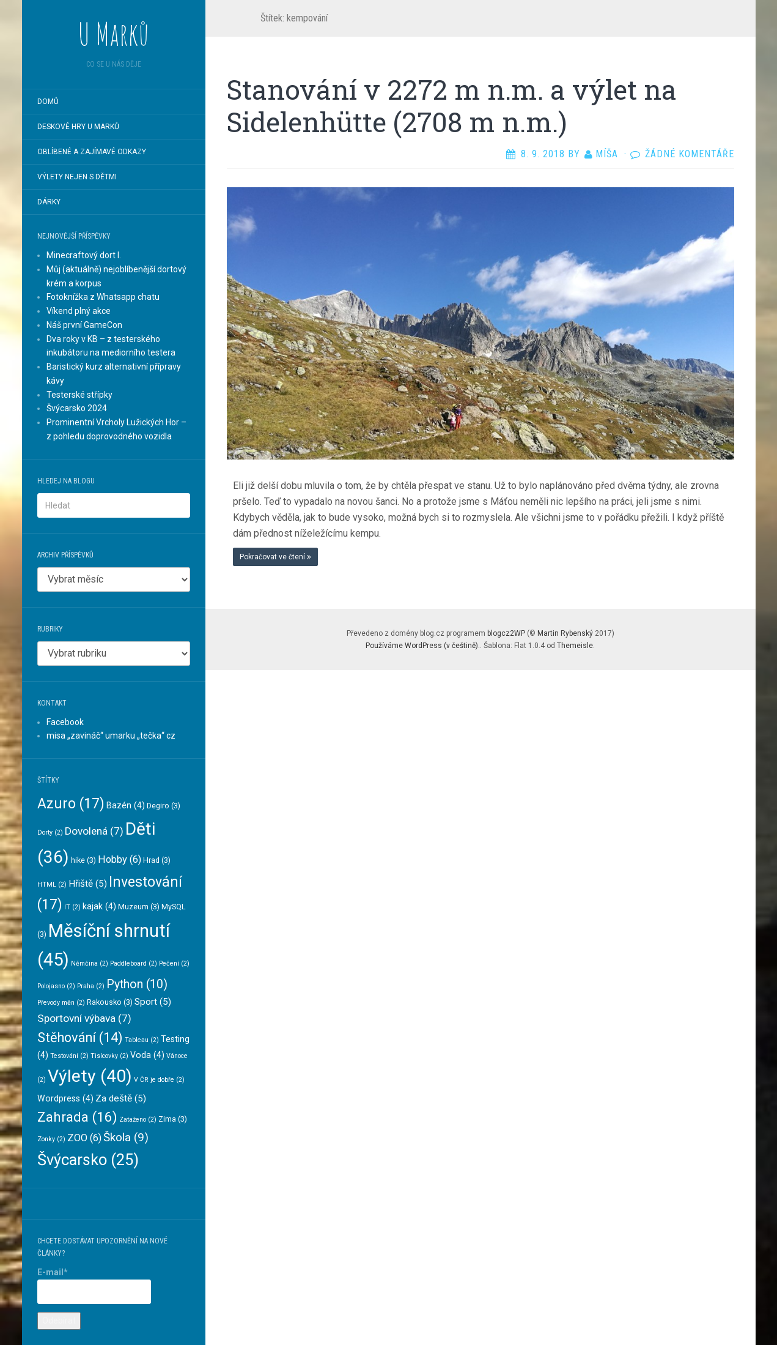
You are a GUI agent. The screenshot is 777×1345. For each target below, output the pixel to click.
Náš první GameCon (84, 325)
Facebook (65, 722)
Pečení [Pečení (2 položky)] (174, 963)
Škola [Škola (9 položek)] (126, 1137)
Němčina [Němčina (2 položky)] (89, 963)
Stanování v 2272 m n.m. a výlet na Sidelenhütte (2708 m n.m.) (452, 106)
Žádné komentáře (689, 154)
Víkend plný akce (78, 311)
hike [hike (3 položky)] (83, 860)
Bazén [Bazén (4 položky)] (125, 805)
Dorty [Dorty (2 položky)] (50, 832)
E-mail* (94, 1285)
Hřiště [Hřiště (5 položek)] (87, 883)
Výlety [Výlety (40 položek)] (90, 1076)
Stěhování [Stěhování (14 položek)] (80, 1037)
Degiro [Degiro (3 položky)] (163, 805)
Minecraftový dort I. (83, 255)
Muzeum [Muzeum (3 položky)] (139, 906)
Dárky (49, 202)
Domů (48, 101)
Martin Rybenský (565, 633)
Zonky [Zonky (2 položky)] (51, 1139)
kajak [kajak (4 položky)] (99, 906)
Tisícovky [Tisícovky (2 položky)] (109, 1056)
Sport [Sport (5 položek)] (152, 1001)
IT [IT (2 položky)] (72, 907)
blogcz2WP (506, 633)
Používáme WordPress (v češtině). (423, 645)
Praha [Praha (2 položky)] (91, 986)
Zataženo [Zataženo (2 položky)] (138, 1119)
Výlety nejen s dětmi (77, 177)
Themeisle (575, 645)
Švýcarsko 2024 (76, 408)
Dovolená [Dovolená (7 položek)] (94, 831)
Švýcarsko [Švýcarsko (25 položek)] (88, 1159)
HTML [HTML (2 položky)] (52, 885)
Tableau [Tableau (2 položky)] (142, 1040)
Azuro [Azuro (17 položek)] (71, 803)
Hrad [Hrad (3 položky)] (157, 860)
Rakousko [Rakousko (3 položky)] (110, 1002)
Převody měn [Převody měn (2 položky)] (61, 1003)
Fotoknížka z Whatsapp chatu (103, 297)
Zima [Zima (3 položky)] (172, 1118)
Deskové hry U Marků (78, 126)
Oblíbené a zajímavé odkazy (91, 151)
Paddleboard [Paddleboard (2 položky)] (133, 963)
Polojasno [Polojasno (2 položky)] (56, 986)
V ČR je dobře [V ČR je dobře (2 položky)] (159, 1080)
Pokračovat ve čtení (275, 557)
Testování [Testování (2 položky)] (69, 1056)
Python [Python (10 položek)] (137, 984)
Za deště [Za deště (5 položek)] (120, 1098)
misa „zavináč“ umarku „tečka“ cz (110, 735)
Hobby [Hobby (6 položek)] (119, 859)
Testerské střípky (79, 395)
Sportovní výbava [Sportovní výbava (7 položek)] (84, 1018)
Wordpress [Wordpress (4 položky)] (65, 1098)
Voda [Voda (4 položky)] (147, 1055)
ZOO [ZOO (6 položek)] (84, 1138)
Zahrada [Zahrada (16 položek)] (77, 1117)
